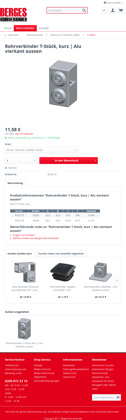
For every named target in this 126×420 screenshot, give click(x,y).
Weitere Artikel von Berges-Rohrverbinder (34, 238)
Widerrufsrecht (42, 369)
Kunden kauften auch (20, 253)
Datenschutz (70, 373)
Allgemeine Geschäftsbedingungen (47, 378)
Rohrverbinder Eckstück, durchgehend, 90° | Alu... (25, 288)
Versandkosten (54, 411)
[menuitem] (67, 10)
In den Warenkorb (75, 160)
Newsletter (69, 365)
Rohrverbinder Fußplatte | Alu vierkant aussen (100, 288)
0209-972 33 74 (16, 381)
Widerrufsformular (44, 373)
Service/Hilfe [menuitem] (112, 2)
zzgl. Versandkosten (24, 133)
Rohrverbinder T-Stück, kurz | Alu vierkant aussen (24, 345)
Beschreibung (15, 183)
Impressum (69, 376)
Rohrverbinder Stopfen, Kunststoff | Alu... (63, 288)
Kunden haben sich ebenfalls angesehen (61, 253)
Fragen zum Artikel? (22, 235)
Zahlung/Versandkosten (76, 369)
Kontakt (38, 365)
